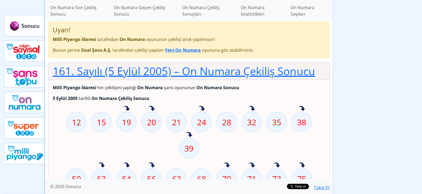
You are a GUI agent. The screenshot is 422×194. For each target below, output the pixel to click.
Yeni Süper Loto (24, 128)
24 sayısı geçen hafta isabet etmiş (201, 109)
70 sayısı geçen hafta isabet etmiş (226, 165)
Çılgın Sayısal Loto (24, 51)
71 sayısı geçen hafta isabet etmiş (251, 165)
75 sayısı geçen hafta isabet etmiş (301, 165)
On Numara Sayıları (302, 11)
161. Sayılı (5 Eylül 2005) (184, 71)
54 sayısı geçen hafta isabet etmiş (126, 165)
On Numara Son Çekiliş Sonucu (73, 11)
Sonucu (24, 25)
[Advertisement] (377, 85)
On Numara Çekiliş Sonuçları (201, 11)
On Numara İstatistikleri (253, 11)
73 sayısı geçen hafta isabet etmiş (276, 165)
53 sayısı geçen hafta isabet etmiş (101, 165)
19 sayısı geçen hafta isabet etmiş (126, 109)
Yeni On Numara (24, 102)
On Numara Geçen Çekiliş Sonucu (139, 11)
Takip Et (322, 187)
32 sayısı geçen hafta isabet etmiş (251, 109)
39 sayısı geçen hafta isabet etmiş (188, 135)
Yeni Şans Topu (24, 77)
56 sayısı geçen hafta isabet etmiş (151, 165)
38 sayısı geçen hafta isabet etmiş (301, 109)
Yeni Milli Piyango (24, 153)
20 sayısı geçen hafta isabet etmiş (151, 109)
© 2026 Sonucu (65, 186)
